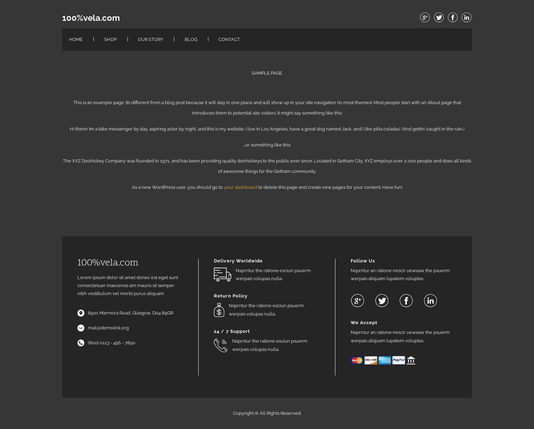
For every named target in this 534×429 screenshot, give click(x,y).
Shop (110, 39)
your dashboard (240, 187)
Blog (191, 39)
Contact (229, 39)
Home (76, 39)
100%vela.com (91, 18)
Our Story (150, 39)
